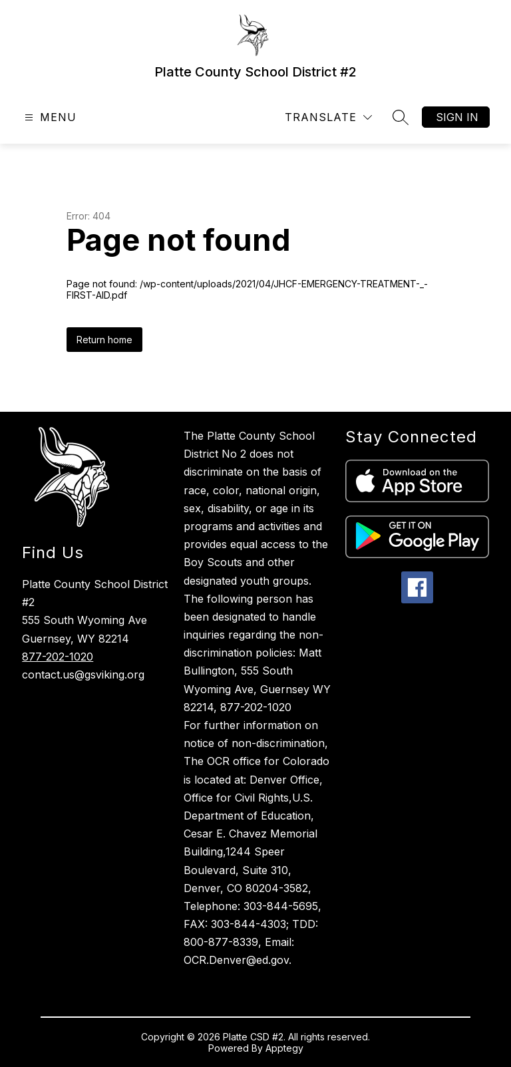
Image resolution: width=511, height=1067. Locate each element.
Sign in (457, 117)
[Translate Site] (328, 117)
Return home (104, 339)
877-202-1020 (57, 656)
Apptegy (284, 1048)
